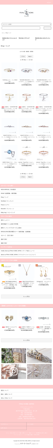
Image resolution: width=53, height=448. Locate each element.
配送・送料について (24, 432)
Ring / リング (8, 32)
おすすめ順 (22, 51)
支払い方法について (14, 432)
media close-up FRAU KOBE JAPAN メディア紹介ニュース (17, 250)
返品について (32, 432)
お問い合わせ (4, 427)
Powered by (26, 443)
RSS (35, 434)
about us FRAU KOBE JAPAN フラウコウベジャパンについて (18, 254)
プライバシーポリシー (18, 434)
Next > (30, 56)
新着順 (31, 51)
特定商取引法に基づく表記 (41, 432)
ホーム (3, 32)
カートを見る (30, 424)
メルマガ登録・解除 (28, 434)
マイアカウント (4, 424)
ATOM (38, 434)
